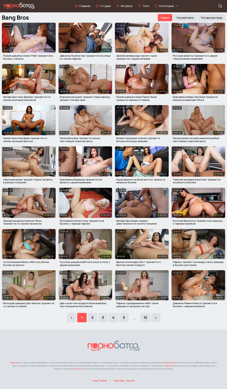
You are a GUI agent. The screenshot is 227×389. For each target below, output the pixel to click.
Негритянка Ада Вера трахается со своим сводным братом (25, 139)
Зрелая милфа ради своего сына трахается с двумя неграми (136, 57)
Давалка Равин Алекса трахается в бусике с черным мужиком (195, 304)
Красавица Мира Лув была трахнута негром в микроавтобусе (195, 98)
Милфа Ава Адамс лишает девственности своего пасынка (136, 222)
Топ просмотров (211, 17)
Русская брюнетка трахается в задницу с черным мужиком (198, 222)
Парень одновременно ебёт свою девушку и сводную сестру (137, 304)
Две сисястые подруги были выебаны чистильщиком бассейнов (83, 304)
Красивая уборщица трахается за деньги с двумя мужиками (81, 181)
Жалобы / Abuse (124, 380)
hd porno (78, 368)
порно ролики (170, 362)
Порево (168, 365)
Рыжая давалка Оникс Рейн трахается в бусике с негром (28, 57)
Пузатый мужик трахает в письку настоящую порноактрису (80, 139)
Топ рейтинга (185, 17)
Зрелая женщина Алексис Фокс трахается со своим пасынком (22, 222)
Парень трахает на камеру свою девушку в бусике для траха (198, 263)
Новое (165, 17)
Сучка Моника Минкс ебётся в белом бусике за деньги (26, 263)
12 (145, 317)
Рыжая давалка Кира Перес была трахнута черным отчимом (136, 98)
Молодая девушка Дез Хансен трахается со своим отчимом (28, 304)
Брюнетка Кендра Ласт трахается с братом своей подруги (138, 263)
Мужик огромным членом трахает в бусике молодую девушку (138, 139)
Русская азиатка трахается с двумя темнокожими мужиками (195, 57)
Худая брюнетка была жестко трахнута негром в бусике (140, 181)
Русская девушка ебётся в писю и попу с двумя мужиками (85, 263)
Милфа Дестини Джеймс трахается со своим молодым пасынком (27, 98)
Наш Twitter (100, 380)
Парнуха (14, 362)
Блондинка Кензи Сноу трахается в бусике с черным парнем (82, 222)
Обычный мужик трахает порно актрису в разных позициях (28, 181)
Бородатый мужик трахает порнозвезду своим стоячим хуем (85, 98)
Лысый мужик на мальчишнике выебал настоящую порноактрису (196, 139)
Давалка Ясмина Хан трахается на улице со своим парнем (85, 57)
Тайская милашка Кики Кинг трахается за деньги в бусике (197, 181)
